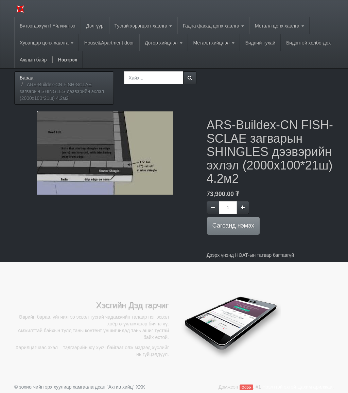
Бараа (26, 78)
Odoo (246, 387)
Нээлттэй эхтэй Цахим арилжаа (297, 387)
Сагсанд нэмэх (233, 225)
